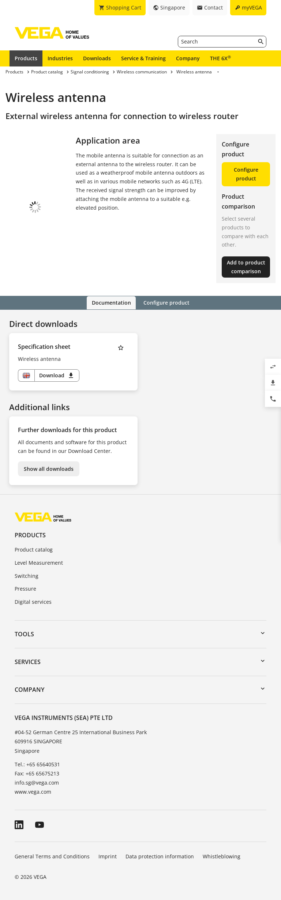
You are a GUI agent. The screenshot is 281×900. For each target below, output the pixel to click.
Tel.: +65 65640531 (37, 763)
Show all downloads (49, 468)
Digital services (33, 601)
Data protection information (159, 856)
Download (57, 375)
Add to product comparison (246, 267)
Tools (24, 634)
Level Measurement (39, 562)
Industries (60, 58)
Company (188, 58)
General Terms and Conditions (52, 856)
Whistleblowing (221, 856)
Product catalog (34, 549)
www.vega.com (33, 791)
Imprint (107, 856)
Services (28, 661)
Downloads (97, 58)
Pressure (25, 588)
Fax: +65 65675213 (37, 773)
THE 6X (220, 58)
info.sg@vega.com (37, 782)
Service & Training (143, 58)
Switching (26, 575)
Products (26, 58)
